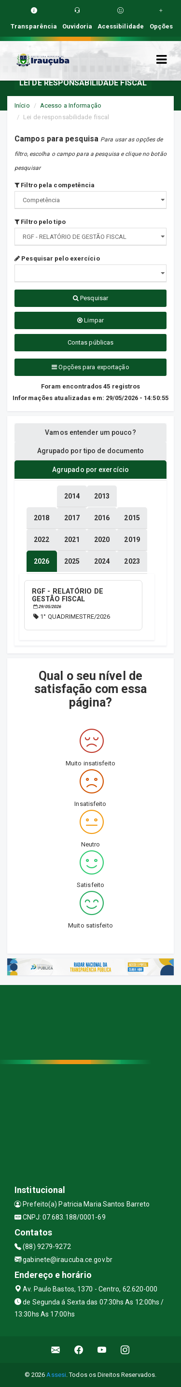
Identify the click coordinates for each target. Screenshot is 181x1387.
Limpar (90, 320)
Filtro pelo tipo (40, 221)
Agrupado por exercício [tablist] (90, 469)
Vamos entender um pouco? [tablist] (90, 432)
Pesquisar (90, 298)
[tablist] (41, 561)
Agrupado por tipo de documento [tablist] (90, 451)
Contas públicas (91, 342)
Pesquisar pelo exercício (57, 258)
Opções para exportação (90, 367)
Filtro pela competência (54, 185)
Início (22, 105)
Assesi (56, 1374)
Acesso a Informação (70, 105)
